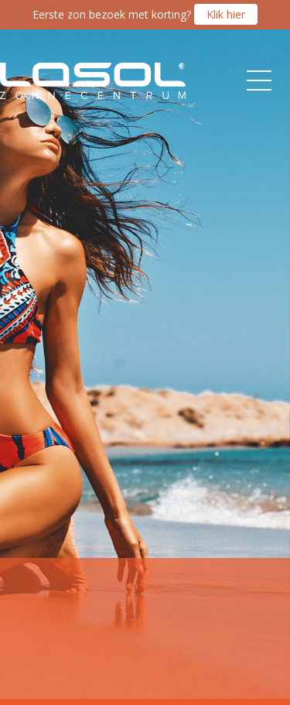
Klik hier (225, 14)
